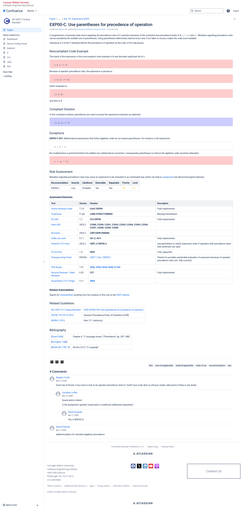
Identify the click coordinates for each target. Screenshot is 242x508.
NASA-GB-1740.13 (60, 347)
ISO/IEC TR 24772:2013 (62, 315)
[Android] (22, 48)
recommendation (217, 365)
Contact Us (213, 471)
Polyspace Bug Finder (61, 257)
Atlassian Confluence (130, 447)
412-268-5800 (54, 479)
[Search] (192, 11)
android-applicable (184, 365)
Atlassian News (168, 447)
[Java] (22, 62)
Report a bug (153, 447)
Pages (52, 19)
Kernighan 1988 (59, 342)
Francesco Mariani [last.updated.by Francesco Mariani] (84, 29)
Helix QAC (56, 224)
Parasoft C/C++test (60, 243)
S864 (92, 281)
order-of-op (201, 365)
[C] (22, 52)
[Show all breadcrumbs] (59, 19)
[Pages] (22, 30)
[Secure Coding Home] (22, 43)
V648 (110, 267)
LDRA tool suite (58, 238)
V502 (92, 267)
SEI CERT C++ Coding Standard (65, 310)
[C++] (22, 57)
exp (229, 365)
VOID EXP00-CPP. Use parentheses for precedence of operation (113, 310)
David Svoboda (75, 412)
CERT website (122, 295)
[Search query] (206, 10)
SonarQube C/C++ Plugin (63, 281)
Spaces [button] (30, 11)
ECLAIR (54, 219)
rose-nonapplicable (164, 365)
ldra (151, 365)
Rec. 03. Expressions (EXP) (76, 19)
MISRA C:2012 (58, 320)
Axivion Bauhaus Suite (61, 208)
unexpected (167, 177)
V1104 (117, 267)
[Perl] (22, 66)
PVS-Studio (56, 267)
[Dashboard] (22, 39)
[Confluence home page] (13, 10)
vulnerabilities (66, 295)
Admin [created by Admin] (61, 29)
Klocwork (55, 233)
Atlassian (142, 453)
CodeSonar (56, 214)
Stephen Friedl (62, 377)
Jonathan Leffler (70, 392)
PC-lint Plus (56, 252)
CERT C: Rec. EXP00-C (100, 257)
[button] (228, 10)
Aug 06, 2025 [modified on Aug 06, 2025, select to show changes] (100, 29)
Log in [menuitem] (236, 11)
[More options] (234, 19)
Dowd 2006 (57, 336)
